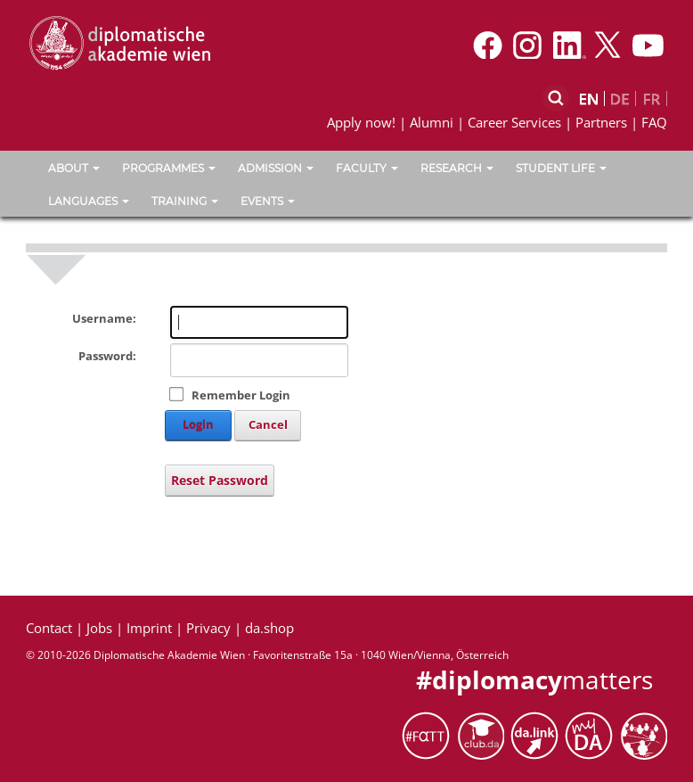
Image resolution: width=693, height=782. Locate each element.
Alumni (431, 122)
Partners (601, 122)
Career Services (514, 122)
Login (198, 424)
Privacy (208, 628)
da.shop (269, 628)
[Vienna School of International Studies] (119, 42)
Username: (104, 318)
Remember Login (241, 395)
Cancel (268, 424)
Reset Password (219, 480)
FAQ (654, 122)
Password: (107, 356)
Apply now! (361, 122)
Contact (49, 628)
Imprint (149, 628)
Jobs (99, 628)
